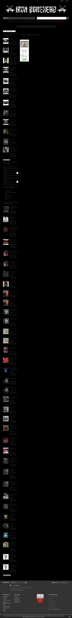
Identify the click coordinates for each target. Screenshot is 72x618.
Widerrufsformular (8, 197)
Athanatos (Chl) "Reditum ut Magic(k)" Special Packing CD (14, 251)
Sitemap (4, 610)
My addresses (16, 599)
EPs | (21, 22)
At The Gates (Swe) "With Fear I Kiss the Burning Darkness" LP (14, 368)
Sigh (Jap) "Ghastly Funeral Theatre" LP (13, 310)
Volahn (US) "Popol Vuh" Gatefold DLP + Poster (13, 397)
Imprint (6, 194)
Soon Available (6, 183)
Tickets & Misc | (42, 22)
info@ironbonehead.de (56, 609)
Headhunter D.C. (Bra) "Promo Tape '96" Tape (14, 449)
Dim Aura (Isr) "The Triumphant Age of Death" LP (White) (13, 555)
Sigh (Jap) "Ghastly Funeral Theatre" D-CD (13, 319)
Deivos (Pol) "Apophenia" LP (13, 515)
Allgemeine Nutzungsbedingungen (10, 192)
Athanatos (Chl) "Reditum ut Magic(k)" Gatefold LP (14, 262)
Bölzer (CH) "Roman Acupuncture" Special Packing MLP (14, 79)
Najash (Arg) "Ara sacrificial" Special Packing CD (13, 218)
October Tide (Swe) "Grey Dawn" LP (13, 379)
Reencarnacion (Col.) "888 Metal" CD (24, 51)
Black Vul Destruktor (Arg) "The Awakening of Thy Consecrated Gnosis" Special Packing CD (14, 229)
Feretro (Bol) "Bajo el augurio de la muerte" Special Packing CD (14, 207)
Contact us (5, 599)
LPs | (17, 22)
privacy (6, 199)
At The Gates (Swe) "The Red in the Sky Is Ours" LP (14, 358)
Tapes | (31, 22)
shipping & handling (8, 190)
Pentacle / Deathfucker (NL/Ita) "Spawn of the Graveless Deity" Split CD (14, 483)
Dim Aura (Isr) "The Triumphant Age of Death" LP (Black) (13, 565)
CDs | (53, 22)
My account (17, 594)
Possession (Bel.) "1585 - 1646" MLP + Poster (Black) (13, 101)
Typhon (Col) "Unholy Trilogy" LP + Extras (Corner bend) (14, 272)
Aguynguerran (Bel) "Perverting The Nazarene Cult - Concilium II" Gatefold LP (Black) (14, 460)
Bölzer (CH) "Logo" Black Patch (13, 140)
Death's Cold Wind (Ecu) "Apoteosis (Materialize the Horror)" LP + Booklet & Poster (14, 427)
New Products (60, 22)
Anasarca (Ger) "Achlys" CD (13, 524)
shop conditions (16, 585)
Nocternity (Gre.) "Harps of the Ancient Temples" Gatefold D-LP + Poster (14, 90)
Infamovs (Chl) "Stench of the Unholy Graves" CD (14, 438)
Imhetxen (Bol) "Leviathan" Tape (13, 282)
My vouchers (16, 602)
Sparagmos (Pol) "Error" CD (13, 533)
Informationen (8, 187)
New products (8, 203)
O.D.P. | (35, 22)
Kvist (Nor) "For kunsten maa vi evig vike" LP (13, 348)
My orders (16, 596)
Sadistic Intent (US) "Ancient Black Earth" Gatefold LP (14, 494)
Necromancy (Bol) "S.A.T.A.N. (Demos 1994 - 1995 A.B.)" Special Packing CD (13, 241)
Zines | (49, 22)
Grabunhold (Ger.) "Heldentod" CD (13, 417)
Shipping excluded (13, 44)
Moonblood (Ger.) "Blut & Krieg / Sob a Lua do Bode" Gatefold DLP (13, 69)
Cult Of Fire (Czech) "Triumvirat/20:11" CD (14, 120)
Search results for (9, 31)
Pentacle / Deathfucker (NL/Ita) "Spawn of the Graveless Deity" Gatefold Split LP (13, 471)
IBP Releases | (12, 22)
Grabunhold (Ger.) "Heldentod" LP (13, 407)
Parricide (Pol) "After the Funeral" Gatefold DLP (14, 505)
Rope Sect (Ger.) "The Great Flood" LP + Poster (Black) (14, 129)
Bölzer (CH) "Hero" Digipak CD (13, 59)
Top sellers (7, 35)
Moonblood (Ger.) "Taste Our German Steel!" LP (13, 48)
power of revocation (6, 606)
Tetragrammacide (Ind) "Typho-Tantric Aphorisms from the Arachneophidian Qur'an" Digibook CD (14, 149)
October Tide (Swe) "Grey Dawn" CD (13, 388)
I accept (15, 585)
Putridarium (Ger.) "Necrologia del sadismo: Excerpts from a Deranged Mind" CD (13, 544)
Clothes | (25, 22)
